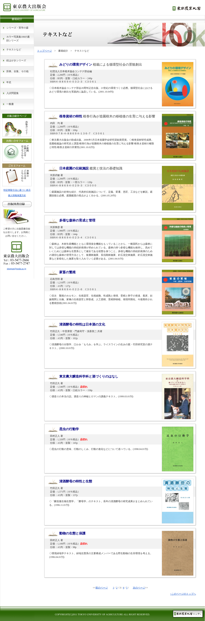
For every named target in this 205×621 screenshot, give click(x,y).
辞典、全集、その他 (17, 71)
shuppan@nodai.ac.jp (16, 268)
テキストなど (13, 49)
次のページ (139, 587)
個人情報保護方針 (17, 195)
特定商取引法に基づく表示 (17, 190)
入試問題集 (12, 93)
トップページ (44, 50)
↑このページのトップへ (183, 593)
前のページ (102, 587)
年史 (8, 82)
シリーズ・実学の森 (17, 27)
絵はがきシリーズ (16, 60)
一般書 (10, 104)
